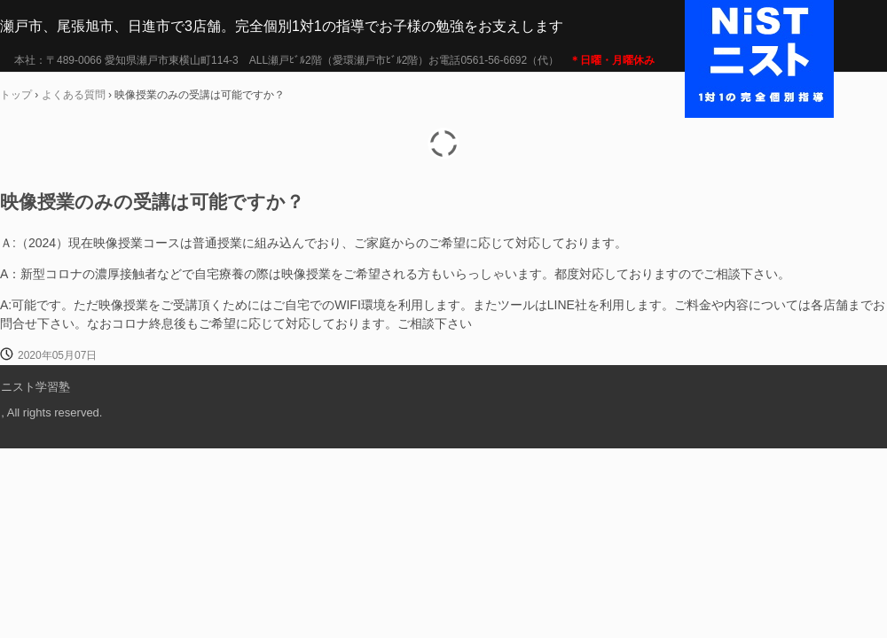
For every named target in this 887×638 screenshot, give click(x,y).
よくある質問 (74, 95)
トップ (16, 95)
